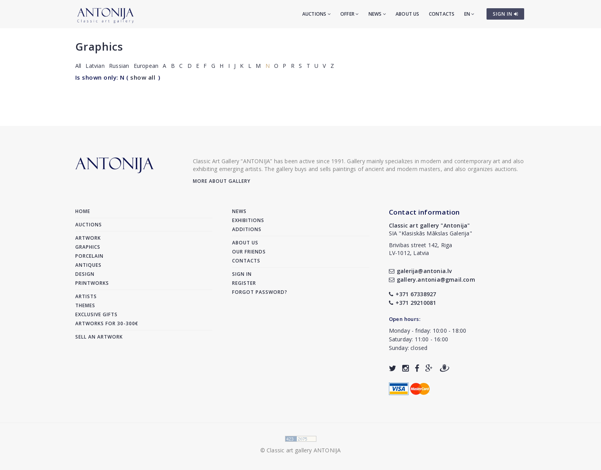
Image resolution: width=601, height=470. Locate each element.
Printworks (92, 283)
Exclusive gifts (96, 314)
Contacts (442, 14)
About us (407, 14)
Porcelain (89, 256)
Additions (246, 229)
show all (142, 77)
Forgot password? (259, 292)
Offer (349, 14)
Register (244, 283)
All (78, 65)
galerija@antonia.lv (420, 271)
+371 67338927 (412, 294)
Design (84, 274)
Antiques (88, 265)
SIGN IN (505, 14)
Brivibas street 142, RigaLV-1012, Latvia (420, 249)
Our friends (249, 251)
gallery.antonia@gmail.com (432, 279)
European (146, 65)
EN (469, 14)
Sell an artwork (99, 336)
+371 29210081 (412, 302)
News (377, 14)
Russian (119, 65)
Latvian (94, 65)
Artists (86, 296)
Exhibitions (248, 220)
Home (82, 211)
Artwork (88, 238)
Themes (85, 305)
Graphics (99, 46)
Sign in (242, 274)
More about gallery (222, 181)
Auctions (316, 14)
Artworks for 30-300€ (106, 323)
